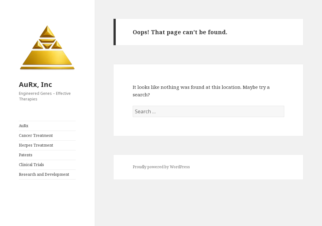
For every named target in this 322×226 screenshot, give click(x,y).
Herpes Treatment (36, 145)
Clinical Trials (31, 164)
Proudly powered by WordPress (161, 167)
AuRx (23, 125)
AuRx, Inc (35, 84)
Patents (25, 155)
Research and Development (44, 174)
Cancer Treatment (36, 135)
